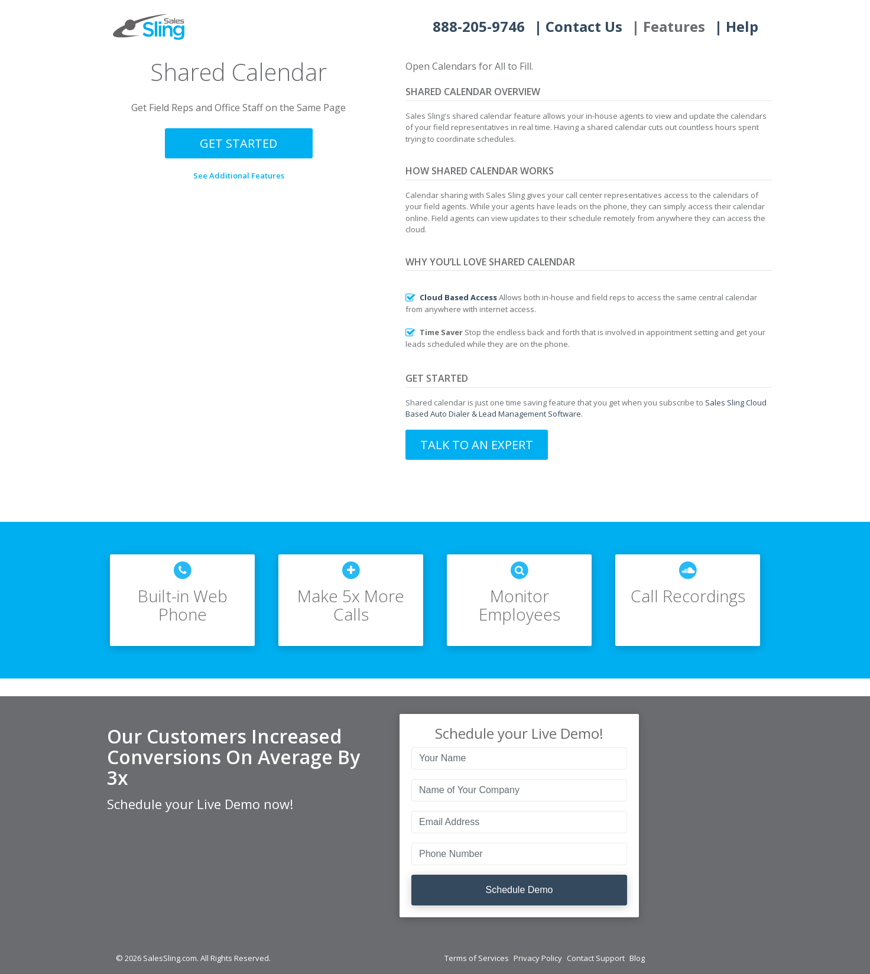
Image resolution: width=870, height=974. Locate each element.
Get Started (238, 143)
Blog (637, 958)
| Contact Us (578, 26)
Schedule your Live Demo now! (200, 804)
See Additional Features (238, 175)
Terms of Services (476, 958)
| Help (736, 26)
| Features (668, 26)
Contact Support (596, 958)
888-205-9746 (479, 26)
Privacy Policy (538, 958)
